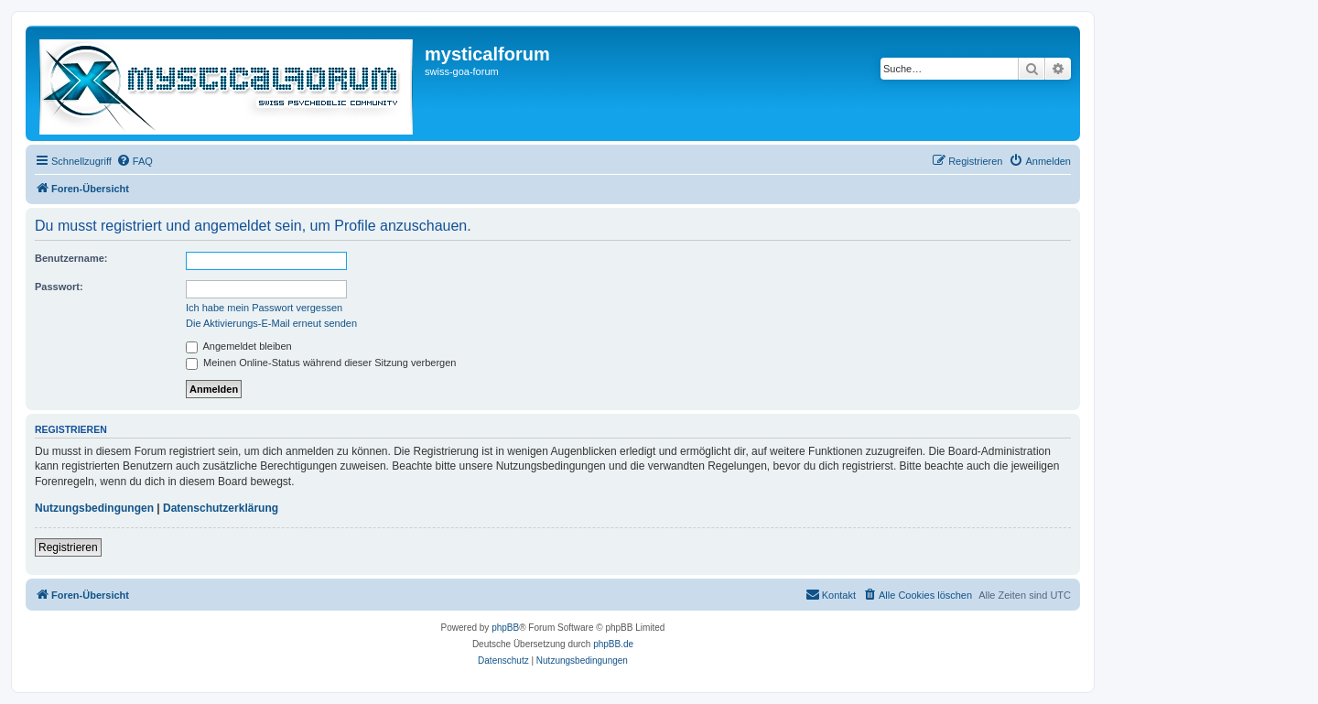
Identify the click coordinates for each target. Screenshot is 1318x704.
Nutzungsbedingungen (94, 508)
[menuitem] (134, 161)
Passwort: (59, 286)
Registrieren (68, 547)
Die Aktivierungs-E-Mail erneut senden (271, 323)
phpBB (505, 628)
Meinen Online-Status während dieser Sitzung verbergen (321, 362)
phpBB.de (613, 644)
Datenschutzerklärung (220, 508)
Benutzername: (71, 258)
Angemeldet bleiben (239, 346)
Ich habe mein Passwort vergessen (264, 307)
